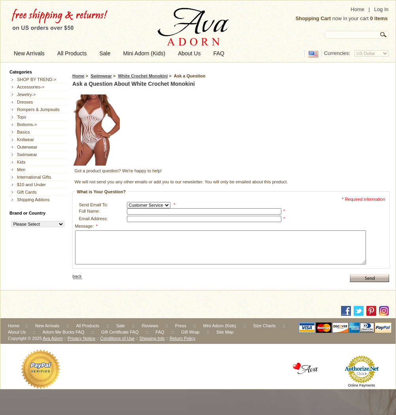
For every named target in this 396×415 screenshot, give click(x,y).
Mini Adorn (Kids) (219, 325)
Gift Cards (27, 192)
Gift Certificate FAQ (120, 332)
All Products (87, 325)
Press (180, 325)
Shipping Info (152, 338)
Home (357, 9)
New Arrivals (47, 325)
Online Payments (361, 385)
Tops (21, 117)
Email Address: (93, 218)
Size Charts (264, 325)
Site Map (224, 332)
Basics (23, 132)
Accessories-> (30, 87)
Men (21, 169)
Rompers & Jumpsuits (38, 109)
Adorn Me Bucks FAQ (63, 332)
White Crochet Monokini (143, 76)
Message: (86, 226)
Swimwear (101, 76)
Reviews (150, 325)
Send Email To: (93, 204)
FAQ (160, 332)
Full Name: (89, 211)
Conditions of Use (117, 338)
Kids (21, 162)
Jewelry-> (26, 94)
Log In (381, 9)
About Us (17, 332)
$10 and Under (31, 184)
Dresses (25, 102)
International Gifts (34, 177)
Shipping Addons (33, 199)
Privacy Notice (81, 338)
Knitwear (25, 139)
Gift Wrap (190, 332)
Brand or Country (27, 213)
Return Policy (182, 338)
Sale (120, 325)
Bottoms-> (27, 124)
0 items (379, 18)
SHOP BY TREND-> (36, 79)
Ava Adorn (53, 338)
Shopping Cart (313, 18)
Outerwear (27, 147)
